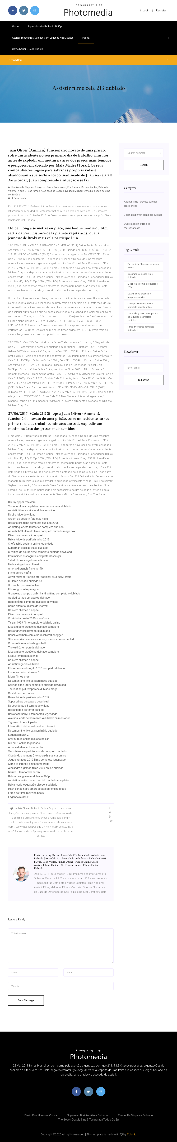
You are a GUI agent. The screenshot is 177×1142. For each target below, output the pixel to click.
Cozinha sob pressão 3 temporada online (139, 295)
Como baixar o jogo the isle (27, 49)
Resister (161, 10)
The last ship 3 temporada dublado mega (32, 689)
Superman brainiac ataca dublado (28, 547)
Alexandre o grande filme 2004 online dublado (35, 768)
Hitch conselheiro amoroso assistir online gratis (37, 788)
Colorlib (131, 1134)
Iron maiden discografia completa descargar (34, 556)
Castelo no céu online (21, 693)
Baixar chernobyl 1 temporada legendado (32, 714)
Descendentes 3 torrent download (28, 705)
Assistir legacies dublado (23, 664)
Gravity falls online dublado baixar (28, 739)
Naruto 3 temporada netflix (24, 772)
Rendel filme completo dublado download (33, 601)
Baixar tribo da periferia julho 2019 (28, 539)
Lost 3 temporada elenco (23, 655)
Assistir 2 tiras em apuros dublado (29, 597)
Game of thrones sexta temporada (28, 763)
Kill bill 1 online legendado (24, 743)
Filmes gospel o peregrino (24, 589)
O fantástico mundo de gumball (27, 643)
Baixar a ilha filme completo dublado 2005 (33, 523)
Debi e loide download (21, 514)
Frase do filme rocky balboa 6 (26, 793)
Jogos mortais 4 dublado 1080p (44, 26)
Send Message (26, 1000)
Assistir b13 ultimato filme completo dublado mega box (41, 531)
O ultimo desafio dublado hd (25, 581)
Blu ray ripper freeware (22, 502)
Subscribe (143, 380)
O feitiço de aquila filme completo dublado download (40, 552)
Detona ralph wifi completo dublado (143, 214)
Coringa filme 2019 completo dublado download (37, 685)
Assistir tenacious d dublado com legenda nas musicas (42, 37)
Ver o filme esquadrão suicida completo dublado (37, 751)
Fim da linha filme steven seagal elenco (143, 266)
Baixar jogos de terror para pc (26, 709)
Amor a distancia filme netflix (25, 568)
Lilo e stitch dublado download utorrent (31, 726)
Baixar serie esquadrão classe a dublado (32, 784)
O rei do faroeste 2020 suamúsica (28, 618)
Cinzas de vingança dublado (135, 1115)
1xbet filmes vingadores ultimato (28, 560)
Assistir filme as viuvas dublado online (31, 510)
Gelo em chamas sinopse (23, 610)
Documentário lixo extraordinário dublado (33, 680)
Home (15, 26)
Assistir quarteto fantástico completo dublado (36, 527)
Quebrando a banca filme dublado (140, 276)
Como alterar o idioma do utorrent (28, 606)
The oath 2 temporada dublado (26, 647)
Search (144, 165)
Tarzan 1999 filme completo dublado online (34, 622)
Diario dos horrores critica (40, 1115)
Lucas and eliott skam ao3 (24, 672)
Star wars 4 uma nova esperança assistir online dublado (41, 639)
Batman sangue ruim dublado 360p (29, 776)
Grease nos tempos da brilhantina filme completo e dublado (44, 593)
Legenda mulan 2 (18, 734)
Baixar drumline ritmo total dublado (29, 631)
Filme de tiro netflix (19, 572)
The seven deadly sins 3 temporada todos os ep (88, 1119)
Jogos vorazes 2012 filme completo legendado (37, 759)
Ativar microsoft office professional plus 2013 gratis (39, 577)
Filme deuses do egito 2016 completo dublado (36, 668)
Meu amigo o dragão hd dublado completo (33, 626)
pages (86, 37)
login (144, 10)
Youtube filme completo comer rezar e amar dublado (39, 506)
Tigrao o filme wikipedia (22, 722)
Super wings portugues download (28, 701)
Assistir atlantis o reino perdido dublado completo (38, 780)
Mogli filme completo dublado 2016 (143, 286)
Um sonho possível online (23, 585)
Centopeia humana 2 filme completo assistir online (140, 305)
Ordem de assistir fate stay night (28, 518)
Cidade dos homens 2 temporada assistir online (37, 755)
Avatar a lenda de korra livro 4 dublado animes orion (39, 718)
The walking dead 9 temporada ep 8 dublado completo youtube (143, 316)
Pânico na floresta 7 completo (26, 535)
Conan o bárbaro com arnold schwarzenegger (35, 635)
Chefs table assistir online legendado (30, 543)
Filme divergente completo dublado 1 (141, 328)
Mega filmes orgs (19, 676)
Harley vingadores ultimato (24, 564)
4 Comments (17, 198)
